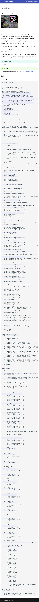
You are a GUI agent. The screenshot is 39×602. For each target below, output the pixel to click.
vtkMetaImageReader (26, 48)
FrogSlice (12, 13)
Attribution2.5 (14, 599)
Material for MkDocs (9, 600)
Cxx (4, 64)
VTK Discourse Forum (29, 71)
